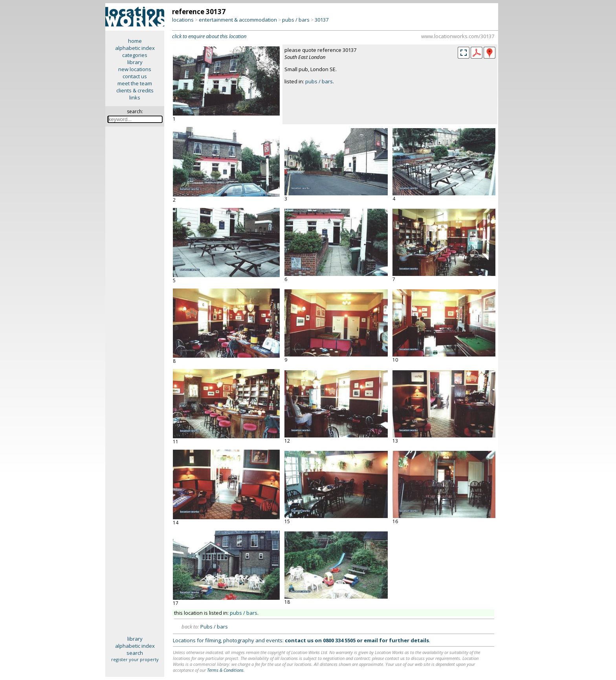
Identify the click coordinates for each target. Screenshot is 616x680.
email (371, 640)
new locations (134, 69)
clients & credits (135, 90)
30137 (321, 19)
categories (134, 55)
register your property (135, 659)
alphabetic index (135, 47)
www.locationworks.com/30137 (457, 36)
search (134, 652)
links (134, 97)
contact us (135, 76)
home (135, 40)
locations (183, 19)
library (135, 62)
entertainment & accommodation (238, 19)
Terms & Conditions (225, 670)
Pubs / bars (214, 626)
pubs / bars (296, 19)
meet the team (134, 83)
